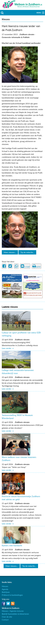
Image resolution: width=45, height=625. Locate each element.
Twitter (8, 603)
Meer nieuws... (10, 252)
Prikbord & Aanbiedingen (12, 595)
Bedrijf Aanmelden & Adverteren (15, 614)
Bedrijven (6, 592)
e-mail (25, 266)
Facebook (3, 603)
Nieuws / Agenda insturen (13, 611)
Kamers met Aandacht (12, 545)
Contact (5, 619)
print (36, 266)
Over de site (7, 617)
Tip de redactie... (27, 252)
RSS (13, 603)
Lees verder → (8, 348)
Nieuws (6, 19)
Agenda (5, 589)
